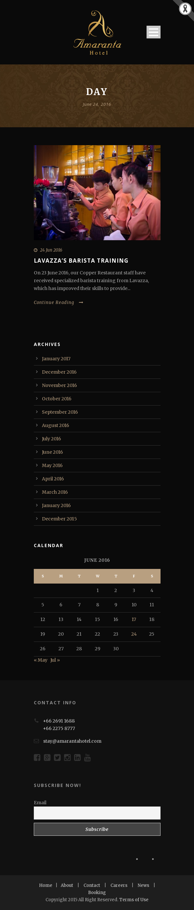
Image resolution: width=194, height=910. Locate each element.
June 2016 (52, 452)
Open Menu (154, 32)
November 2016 (59, 385)
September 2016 (60, 412)
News (143, 885)
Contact (92, 885)
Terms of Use (134, 900)
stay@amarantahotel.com (72, 741)
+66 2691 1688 (59, 721)
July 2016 (51, 439)
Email (40, 803)
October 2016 (56, 399)
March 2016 (55, 492)
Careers (118, 885)
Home (45, 885)
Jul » (55, 660)
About (67, 885)
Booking (97, 892)
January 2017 (56, 359)
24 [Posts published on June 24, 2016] (134, 634)
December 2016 (59, 372)
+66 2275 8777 (59, 728)
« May (40, 660)
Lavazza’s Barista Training (81, 260)
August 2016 (55, 425)
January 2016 (56, 505)
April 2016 (53, 479)
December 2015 (59, 519)
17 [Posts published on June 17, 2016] (134, 619)
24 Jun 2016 (51, 250)
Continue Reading (59, 302)
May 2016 (52, 465)
